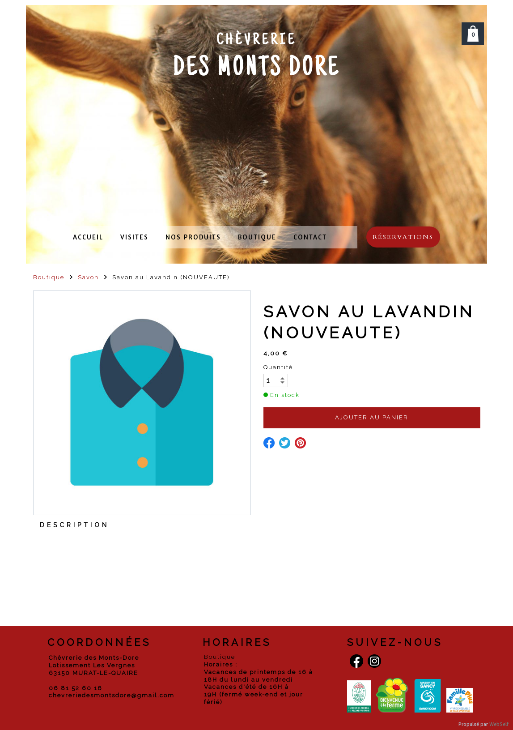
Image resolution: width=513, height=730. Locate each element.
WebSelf (499, 724)
